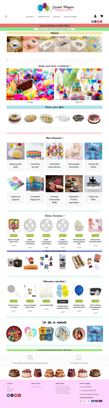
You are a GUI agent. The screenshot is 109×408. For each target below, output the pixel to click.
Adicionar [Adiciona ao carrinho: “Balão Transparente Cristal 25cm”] (30, 235)
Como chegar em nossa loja (79, 363)
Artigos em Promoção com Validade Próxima (54, 25)
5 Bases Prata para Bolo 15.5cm (95, 241)
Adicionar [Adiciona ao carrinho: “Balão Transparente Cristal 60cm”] (62, 235)
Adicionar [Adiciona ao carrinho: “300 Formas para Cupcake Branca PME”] (79, 235)
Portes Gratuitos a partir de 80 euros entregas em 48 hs (30, 363)
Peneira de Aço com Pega (13, 306)
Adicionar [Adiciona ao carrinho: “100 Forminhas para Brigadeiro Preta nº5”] (95, 301)
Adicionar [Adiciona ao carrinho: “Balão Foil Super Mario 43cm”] (13, 235)
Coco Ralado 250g (46, 305)
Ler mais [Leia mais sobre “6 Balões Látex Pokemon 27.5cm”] (62, 301)
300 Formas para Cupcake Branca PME (79, 242)
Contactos (56, 17)
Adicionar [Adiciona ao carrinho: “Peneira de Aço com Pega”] (13, 301)
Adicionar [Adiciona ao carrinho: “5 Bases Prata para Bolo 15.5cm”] (95, 235)
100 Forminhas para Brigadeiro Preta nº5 (95, 307)
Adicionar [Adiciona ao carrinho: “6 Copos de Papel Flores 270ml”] (30, 301)
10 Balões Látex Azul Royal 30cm (79, 306)
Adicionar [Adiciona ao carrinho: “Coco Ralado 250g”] (46, 301)
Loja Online (30, 16)
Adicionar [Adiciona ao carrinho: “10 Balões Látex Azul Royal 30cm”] (79, 301)
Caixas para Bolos (54, 107)
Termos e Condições (70, 17)
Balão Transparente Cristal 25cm (30, 242)
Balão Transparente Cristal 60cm (63, 242)
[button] (9, 48)
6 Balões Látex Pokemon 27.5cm (63, 307)
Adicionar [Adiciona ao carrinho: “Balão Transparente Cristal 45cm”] (46, 235)
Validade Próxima (43, 17)
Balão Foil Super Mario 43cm (13, 241)
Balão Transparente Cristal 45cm (46, 242)
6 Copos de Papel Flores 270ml (30, 306)
